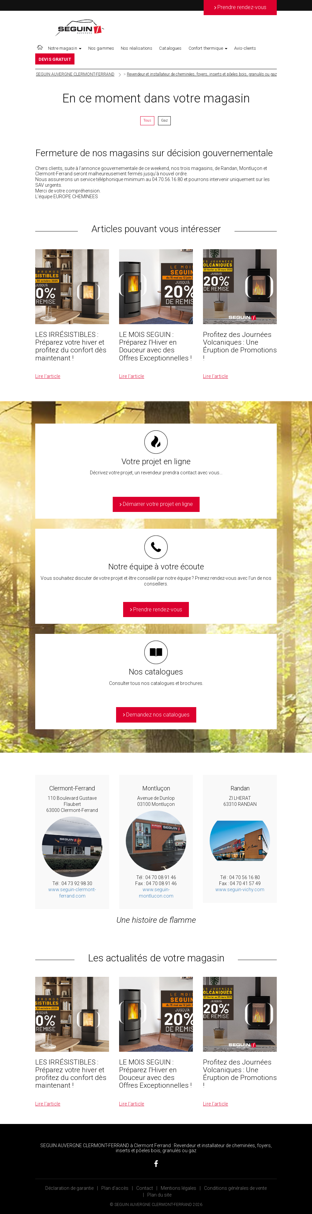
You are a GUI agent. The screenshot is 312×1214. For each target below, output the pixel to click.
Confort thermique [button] (208, 48)
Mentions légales (178, 1188)
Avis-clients (245, 48)
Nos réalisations (136, 48)
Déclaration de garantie (69, 1188)
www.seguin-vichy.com (239, 889)
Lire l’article (47, 376)
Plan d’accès (114, 1188)
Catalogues (170, 48)
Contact (144, 1188)
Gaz (164, 120)
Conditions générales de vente (235, 1188)
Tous (147, 120)
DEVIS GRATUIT (55, 59)
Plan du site (159, 1195)
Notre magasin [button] (65, 48)
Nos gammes (101, 48)
